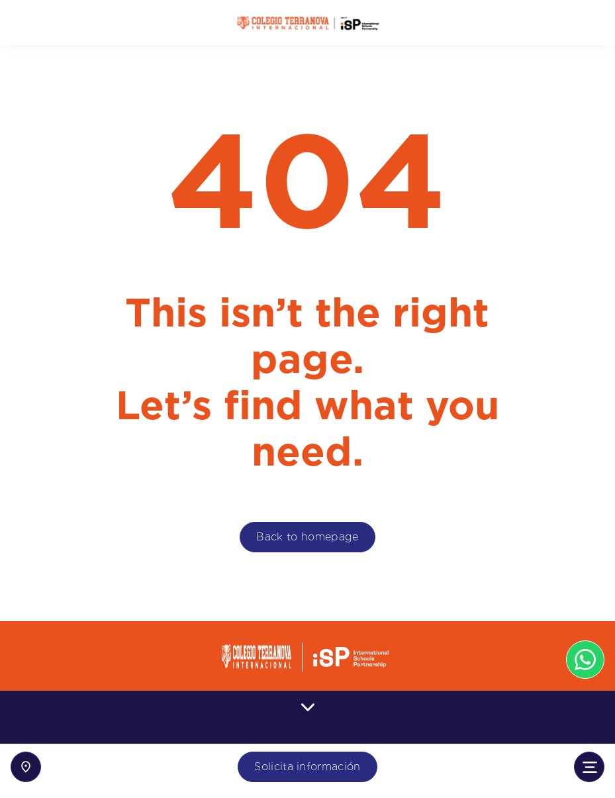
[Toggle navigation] (589, 767)
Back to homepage (307, 536)
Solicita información (307, 766)
